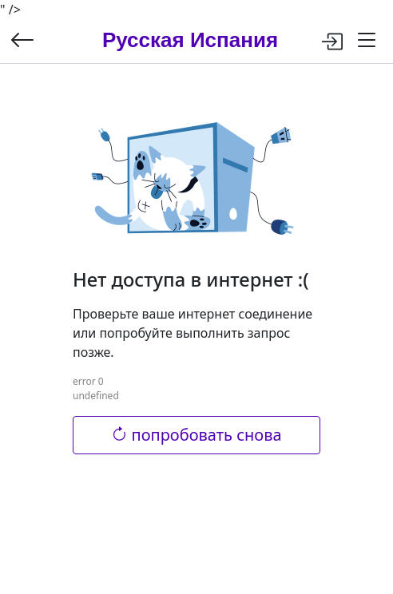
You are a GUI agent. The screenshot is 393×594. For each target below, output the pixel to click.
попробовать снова (196, 435)
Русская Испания (190, 40)
